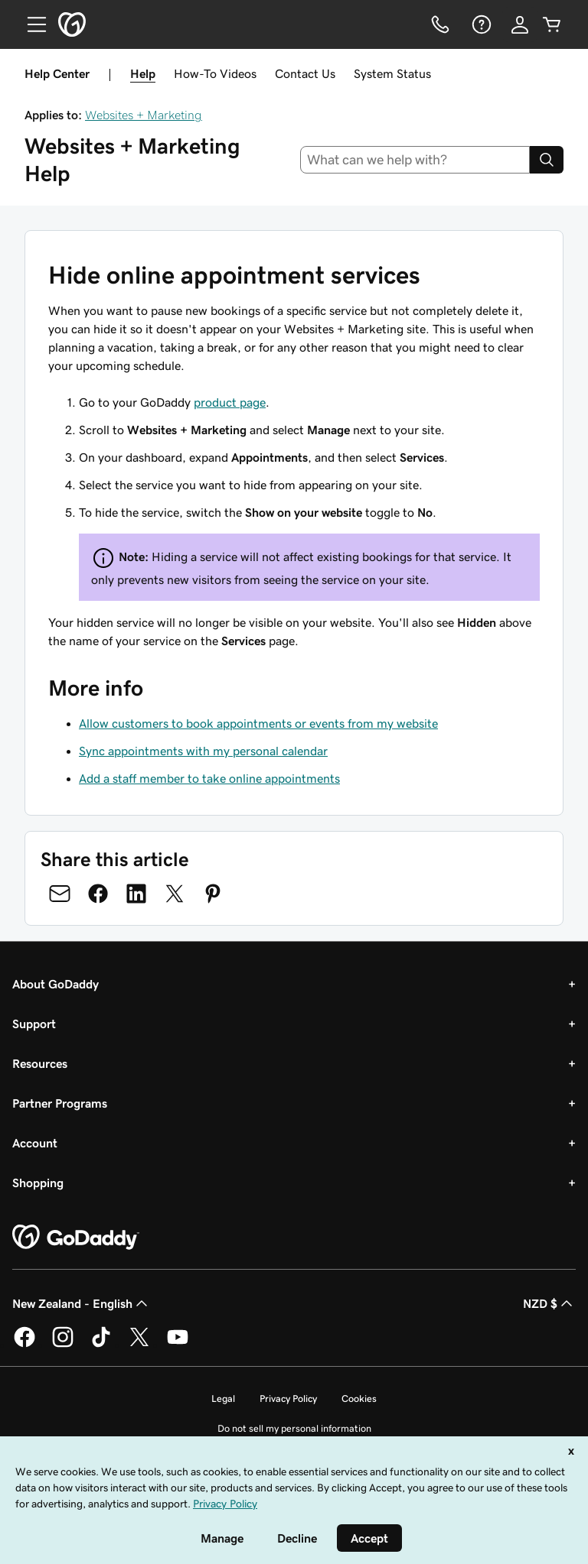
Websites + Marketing (143, 115)
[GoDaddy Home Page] (75, 1238)
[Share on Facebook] (98, 894)
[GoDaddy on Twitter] (139, 1344)
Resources (39, 1063)
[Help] (480, 24)
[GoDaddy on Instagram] (63, 1344)
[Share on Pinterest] (213, 894)
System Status (392, 73)
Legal (223, 1398)
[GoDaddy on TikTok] (101, 1344)
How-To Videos (215, 73)
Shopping (38, 1182)
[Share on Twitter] (174, 894)
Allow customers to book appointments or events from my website (258, 723)
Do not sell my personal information (294, 1428)
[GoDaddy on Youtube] (177, 1344)
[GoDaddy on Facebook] (24, 1344)
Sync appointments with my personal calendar (203, 751)
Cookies (359, 1398)
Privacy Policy (288, 1398)
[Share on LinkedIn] (136, 894)
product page (230, 402)
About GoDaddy (55, 984)
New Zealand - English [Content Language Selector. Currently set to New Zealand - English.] (81, 1303)
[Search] (547, 160)
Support (34, 1023)
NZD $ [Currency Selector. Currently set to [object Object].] (549, 1303)
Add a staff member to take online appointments (209, 778)
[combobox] (415, 160)
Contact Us (305, 73)
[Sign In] (519, 24)
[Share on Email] (60, 894)
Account (34, 1143)
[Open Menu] (30, 24)
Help (142, 73)
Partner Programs (59, 1103)
